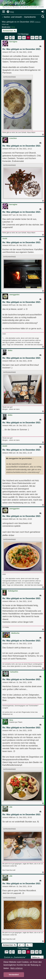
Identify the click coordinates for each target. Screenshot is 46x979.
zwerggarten (14, 295)
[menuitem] (10, 12)
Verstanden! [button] (14, 975)
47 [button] (32, 37)
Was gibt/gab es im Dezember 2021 (18, 22)
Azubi (4, 238)
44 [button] (20, 37)
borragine (13, 42)
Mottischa (15, 633)
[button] (6, 37)
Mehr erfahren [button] (16, 968)
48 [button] (37, 37)
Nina (13, 27)
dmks (10, 350)
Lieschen (13, 138)
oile (10, 807)
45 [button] (24, 37)
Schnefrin (14, 672)
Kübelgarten (13, 591)
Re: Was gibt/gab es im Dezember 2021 (21, 49)
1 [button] (13, 37)
